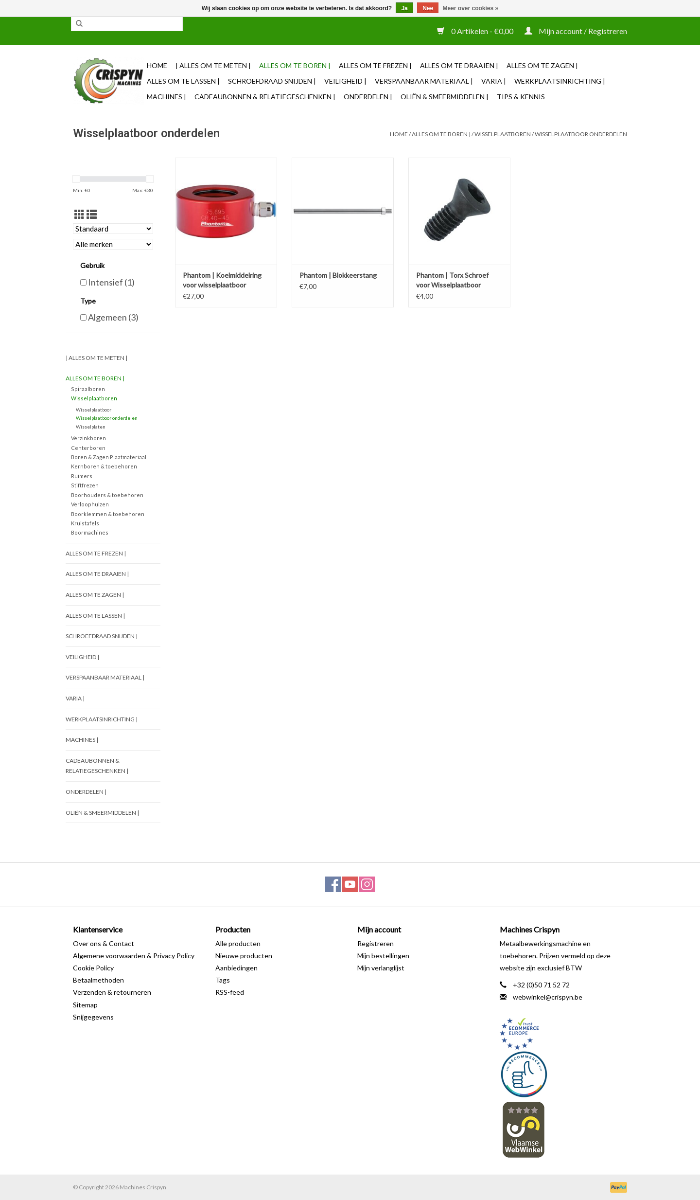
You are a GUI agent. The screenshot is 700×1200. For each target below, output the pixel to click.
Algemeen (113, 317)
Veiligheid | (345, 81)
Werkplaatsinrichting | (559, 81)
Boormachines (89, 532)
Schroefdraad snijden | (272, 81)
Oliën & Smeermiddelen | (445, 96)
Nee (427, 8)
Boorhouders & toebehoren (107, 495)
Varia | (493, 81)
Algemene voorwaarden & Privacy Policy (133, 955)
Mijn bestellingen (383, 955)
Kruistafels (85, 523)
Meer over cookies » (471, 8)
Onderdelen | (368, 96)
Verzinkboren (88, 438)
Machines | (166, 96)
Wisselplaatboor (93, 409)
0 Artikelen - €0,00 (476, 31)
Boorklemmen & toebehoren (107, 514)
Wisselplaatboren (502, 134)
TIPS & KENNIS (521, 96)
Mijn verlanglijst (380, 968)
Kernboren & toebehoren (104, 466)
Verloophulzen (90, 504)
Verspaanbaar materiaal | (424, 81)
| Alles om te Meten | (213, 65)
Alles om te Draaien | (459, 65)
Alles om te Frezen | (375, 65)
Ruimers (81, 476)
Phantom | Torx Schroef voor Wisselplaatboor (452, 280)
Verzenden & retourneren (112, 992)
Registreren (375, 943)
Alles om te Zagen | (542, 65)
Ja (404, 8)
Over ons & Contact (103, 943)
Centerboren (88, 448)
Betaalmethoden (98, 980)
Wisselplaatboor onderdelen (581, 134)
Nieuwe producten (243, 955)
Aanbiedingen (236, 968)
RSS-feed (229, 992)
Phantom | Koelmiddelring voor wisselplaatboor (222, 280)
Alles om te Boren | (295, 65)
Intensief (111, 282)
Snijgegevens (93, 1017)
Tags (222, 980)
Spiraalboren (88, 389)
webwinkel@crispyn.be (547, 997)
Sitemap (85, 1005)
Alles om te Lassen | (183, 81)
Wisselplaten (90, 427)
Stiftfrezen (85, 485)
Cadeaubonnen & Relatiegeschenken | (264, 96)
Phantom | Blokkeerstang (338, 275)
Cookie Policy (93, 968)
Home (157, 65)
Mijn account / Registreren (576, 31)
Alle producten (238, 943)
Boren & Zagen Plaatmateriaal (108, 457)
